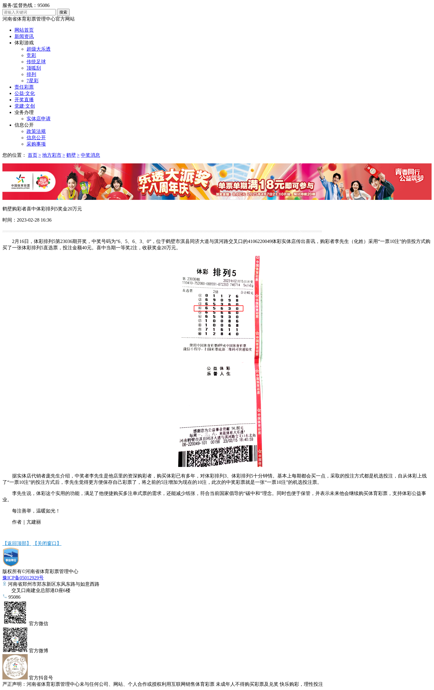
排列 (31, 74)
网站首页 (24, 30)
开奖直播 (24, 99)
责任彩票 (24, 87)
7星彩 (33, 80)
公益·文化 (24, 93)
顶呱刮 (34, 68)
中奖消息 (90, 155)
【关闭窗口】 (47, 543)
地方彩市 (51, 155)
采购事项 (36, 144)
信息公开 (24, 125)
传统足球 (36, 61)
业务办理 (24, 112)
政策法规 (36, 131)
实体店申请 (39, 118)
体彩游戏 (24, 42)
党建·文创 (24, 106)
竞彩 (31, 55)
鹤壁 (71, 155)
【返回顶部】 (16, 543)
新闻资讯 (24, 36)
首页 (32, 155)
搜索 (63, 12)
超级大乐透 (39, 49)
